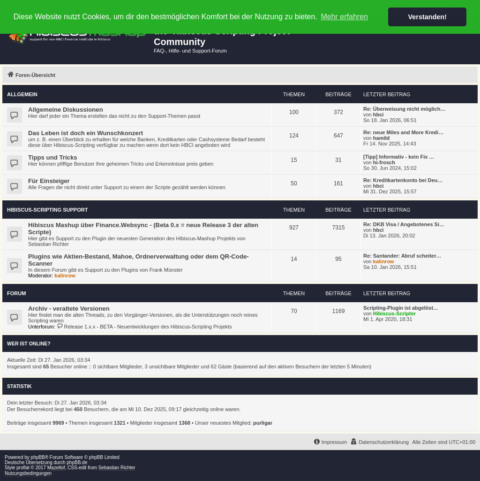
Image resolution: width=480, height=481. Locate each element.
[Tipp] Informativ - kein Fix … (398, 157)
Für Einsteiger (49, 180)
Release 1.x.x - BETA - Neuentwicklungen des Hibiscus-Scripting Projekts (144, 326)
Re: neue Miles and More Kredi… (403, 132)
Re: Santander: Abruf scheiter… (402, 256)
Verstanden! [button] (427, 17)
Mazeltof (56, 467)
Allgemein (22, 94)
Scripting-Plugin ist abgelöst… (400, 308)
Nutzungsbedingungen (28, 473)
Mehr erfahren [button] (344, 17)
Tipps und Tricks (52, 157)
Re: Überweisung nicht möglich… (404, 109)
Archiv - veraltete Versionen (69, 308)
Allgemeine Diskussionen (65, 109)
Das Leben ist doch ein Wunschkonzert (85, 133)
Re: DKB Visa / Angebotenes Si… (403, 224)
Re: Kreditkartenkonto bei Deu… (402, 180)
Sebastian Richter (116, 467)
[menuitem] (379, 442)
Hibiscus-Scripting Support (47, 210)
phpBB (38, 457)
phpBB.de (77, 462)
